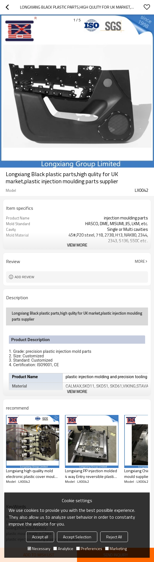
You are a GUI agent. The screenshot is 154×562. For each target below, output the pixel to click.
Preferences (89, 548)
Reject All (114, 537)
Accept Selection (77, 537)
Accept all (40, 537)
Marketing (116, 548)
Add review (24, 277)
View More (77, 245)
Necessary (38, 548)
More (140, 261)
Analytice (63, 548)
